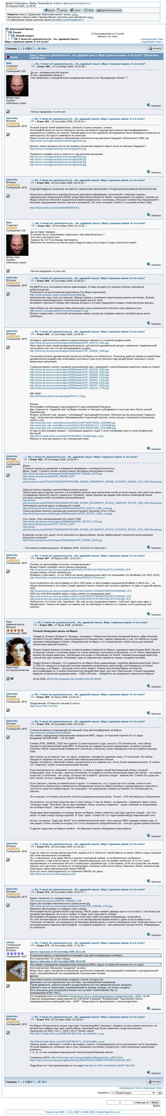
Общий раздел (25, 35)
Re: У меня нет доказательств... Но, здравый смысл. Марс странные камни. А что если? (91, 64)
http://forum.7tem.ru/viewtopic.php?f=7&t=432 (109, 1065)
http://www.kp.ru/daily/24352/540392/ (50, 732)
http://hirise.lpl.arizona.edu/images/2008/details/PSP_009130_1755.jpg (69, 388)
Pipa (9, 621)
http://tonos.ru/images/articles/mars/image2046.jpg (58, 159)
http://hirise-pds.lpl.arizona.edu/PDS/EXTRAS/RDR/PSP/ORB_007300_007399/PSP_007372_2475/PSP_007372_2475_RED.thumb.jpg (92, 528)
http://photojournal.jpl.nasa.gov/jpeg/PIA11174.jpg (57, 396)
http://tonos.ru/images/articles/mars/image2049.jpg (58, 164)
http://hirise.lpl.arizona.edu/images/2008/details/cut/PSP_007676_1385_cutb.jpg (67, 508)
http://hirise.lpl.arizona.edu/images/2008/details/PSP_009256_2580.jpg (69, 351)
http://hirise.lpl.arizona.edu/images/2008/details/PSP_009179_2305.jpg (69, 343)
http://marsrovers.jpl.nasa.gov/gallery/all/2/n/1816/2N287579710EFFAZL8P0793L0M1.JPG (80, 599)
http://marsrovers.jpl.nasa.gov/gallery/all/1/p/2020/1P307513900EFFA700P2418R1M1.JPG (80, 1060)
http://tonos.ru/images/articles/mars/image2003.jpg (58, 140)
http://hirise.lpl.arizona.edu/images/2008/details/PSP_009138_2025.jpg (69, 372)
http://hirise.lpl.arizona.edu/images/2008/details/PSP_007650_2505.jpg (62, 540)
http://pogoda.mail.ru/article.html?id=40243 (77, 679)
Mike (9, 63)
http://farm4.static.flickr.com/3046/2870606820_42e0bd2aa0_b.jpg (67, 436)
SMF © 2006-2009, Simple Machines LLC (97, 1112)
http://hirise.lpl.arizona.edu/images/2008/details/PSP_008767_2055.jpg (69, 385)
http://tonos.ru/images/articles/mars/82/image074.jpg (59, 310)
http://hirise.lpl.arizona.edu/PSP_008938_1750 (56, 900)
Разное (17, 32)
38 (39, 48)
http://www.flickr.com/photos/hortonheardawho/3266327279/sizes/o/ (67, 577)
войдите (58, 3)
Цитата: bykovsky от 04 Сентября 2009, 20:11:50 (57, 951)
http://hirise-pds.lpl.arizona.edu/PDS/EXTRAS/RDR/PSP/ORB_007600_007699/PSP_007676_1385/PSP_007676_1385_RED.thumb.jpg (92, 501)
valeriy (10, 942)
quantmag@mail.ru (73, 19)
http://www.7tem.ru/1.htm (44, 706)
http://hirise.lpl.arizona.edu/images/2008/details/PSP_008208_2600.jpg (69, 382)
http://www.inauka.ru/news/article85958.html (54, 207)
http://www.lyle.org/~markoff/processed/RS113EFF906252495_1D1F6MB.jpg (73, 428)
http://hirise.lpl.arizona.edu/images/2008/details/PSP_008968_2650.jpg (69, 374)
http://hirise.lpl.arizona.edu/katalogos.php (53, 874)
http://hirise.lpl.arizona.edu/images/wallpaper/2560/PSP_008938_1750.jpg (71, 906)
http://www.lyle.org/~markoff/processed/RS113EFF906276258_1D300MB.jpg (72, 422)
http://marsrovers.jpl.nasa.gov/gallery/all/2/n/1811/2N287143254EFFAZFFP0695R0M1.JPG (81, 591)
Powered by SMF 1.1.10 (58, 1112)
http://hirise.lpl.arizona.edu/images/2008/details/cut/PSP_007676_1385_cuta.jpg (67, 513)
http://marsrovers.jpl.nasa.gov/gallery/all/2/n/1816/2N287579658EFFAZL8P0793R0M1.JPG (80, 596)
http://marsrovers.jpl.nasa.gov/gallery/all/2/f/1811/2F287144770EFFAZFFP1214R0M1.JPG (80, 569)
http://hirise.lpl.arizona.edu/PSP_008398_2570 (49, 476)
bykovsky (12, 118)
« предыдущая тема (151, 39)
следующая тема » (152, 41)
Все (44, 48)
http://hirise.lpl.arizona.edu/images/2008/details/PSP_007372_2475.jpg (62, 521)
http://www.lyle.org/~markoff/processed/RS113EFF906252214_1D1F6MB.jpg (73, 425)
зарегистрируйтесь (79, 3)
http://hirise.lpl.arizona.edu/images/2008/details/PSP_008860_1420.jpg (69, 377)
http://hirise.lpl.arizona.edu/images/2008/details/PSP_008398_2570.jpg (62, 473)
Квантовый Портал (22, 29)
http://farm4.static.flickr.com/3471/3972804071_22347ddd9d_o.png (67, 1041)
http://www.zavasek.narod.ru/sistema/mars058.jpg (57, 294)
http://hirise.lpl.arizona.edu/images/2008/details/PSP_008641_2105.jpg (69, 380)
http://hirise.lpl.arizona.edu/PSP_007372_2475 (49, 524)
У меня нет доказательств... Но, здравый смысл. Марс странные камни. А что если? (42, 40)
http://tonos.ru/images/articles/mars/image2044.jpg (58, 156)
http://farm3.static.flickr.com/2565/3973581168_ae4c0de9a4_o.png (67, 1033)
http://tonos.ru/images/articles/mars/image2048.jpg (58, 162)
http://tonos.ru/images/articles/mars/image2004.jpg (58, 148)
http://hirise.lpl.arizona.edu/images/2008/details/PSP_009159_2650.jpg (69, 369)
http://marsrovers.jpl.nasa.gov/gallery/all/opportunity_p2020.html (87, 1057)
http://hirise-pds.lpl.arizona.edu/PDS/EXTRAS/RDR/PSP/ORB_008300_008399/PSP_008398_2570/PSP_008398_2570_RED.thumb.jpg (92, 480)
